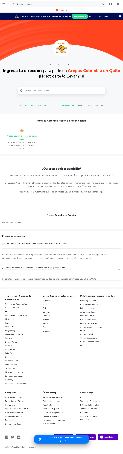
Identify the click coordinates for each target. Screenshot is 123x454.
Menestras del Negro (14, 334)
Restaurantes (10, 405)
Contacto (84, 412)
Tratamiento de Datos (89, 409)
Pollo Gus (9, 353)
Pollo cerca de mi (87, 308)
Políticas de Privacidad (89, 405)
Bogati (8, 357)
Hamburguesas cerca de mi (91, 300)
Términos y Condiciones (90, 401)
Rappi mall (9, 420)
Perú (44, 327)
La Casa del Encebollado (15, 383)
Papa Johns (9, 323)
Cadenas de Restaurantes (16, 304)
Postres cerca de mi (88, 323)
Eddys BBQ (9, 346)
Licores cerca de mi (13, 424)
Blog (82, 397)
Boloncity (9, 380)
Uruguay (46, 331)
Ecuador (46, 319)
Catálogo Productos (13, 397)
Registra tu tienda (50, 405)
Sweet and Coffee (12, 361)
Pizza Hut (9, 327)
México (45, 323)
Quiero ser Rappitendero (53, 412)
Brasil (45, 304)
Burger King (10, 330)
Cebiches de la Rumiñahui (16, 315)
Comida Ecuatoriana (88, 338)
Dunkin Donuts (11, 342)
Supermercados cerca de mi (16, 409)
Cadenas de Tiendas (13, 308)
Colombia (46, 312)
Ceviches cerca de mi (89, 304)
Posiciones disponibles (52, 409)
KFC (6, 311)
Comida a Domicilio (88, 334)
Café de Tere (10, 349)
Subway (8, 338)
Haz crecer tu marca (51, 416)
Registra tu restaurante (52, 397)
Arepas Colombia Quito (11, 222)
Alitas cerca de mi (87, 312)
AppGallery (108, 437)
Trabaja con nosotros (51, 401)
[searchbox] (58, 4)
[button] (61, 10)
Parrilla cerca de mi (88, 319)
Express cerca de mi (13, 416)
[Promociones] (61, 439)
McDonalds (9, 319)
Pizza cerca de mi (87, 316)
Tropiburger (10, 368)
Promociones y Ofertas (14, 401)
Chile (45, 308)
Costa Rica (47, 316)
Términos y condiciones (98, 16)
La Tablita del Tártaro (14, 376)
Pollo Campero (11, 364)
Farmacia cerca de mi (14, 412)
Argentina (47, 300)
